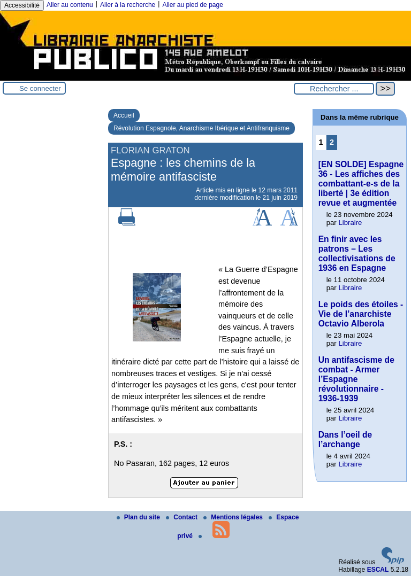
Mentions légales (233, 517)
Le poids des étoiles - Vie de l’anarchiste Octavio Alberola (361, 314)
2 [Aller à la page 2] (332, 142)
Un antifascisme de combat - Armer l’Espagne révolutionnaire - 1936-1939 (356, 379)
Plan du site (139, 517)
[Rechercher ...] (334, 89)
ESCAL (378, 569)
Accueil (123, 115)
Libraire (350, 223)
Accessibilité (22, 5)
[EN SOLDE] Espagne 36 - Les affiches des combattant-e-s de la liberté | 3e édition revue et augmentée (361, 183)
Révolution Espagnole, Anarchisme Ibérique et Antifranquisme (201, 128)
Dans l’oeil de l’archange (345, 439)
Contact (182, 517)
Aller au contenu (70, 5)
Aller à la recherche (127, 5)
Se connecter (40, 88)
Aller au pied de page (192, 5)
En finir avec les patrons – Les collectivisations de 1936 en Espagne (356, 254)
